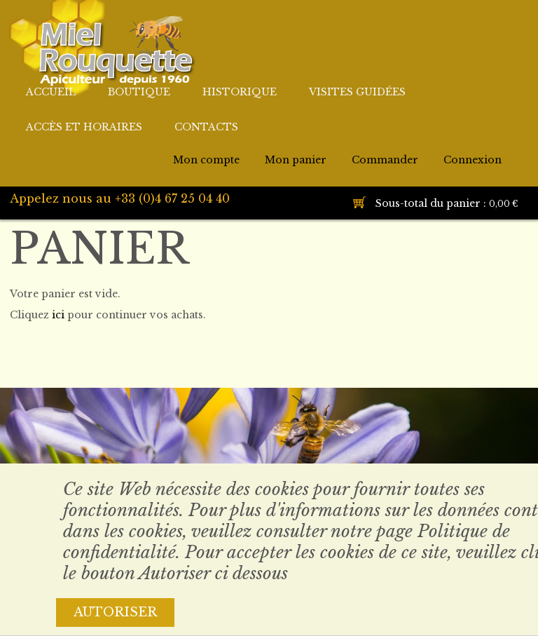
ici (58, 315)
